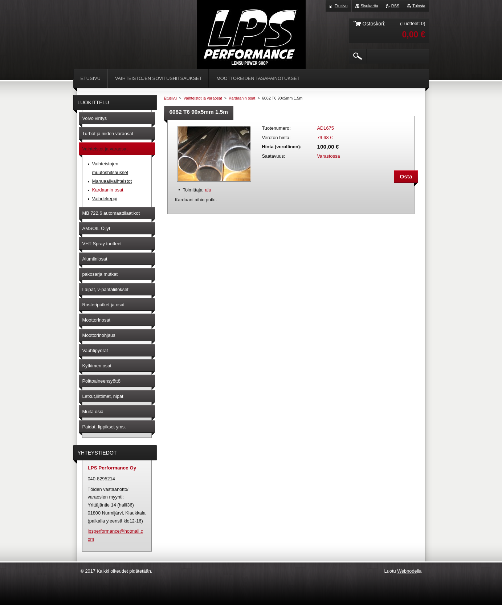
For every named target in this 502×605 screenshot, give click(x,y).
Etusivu (170, 98)
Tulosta (418, 6)
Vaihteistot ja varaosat (203, 98)
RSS (395, 6)
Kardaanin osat (242, 98)
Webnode (407, 571)
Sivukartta (369, 6)
